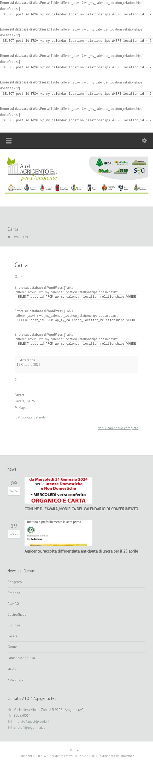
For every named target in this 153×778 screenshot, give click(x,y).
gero (22, 276)
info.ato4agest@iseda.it (31, 721)
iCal (17, 417)
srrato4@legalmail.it (29, 727)
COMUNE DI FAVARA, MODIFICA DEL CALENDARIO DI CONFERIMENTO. (82, 508)
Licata (12, 668)
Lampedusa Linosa (21, 658)
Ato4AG (13, 603)
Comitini (14, 625)
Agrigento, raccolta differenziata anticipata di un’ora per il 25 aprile (81, 551)
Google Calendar (34, 417)
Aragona (14, 593)
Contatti (75, 750)
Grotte (12, 647)
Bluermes (127, 756)
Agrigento (15, 582)
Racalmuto (15, 679)
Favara (12, 636)
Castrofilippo (17, 614)
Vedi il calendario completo (118, 428)
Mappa (21, 407)
